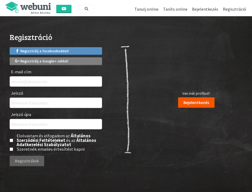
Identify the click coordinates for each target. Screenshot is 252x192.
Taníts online (175, 9)
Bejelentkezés (205, 9)
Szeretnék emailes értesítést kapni (51, 149)
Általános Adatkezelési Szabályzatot (56, 142)
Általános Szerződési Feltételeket (54, 138)
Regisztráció (234, 9)
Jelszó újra (21, 114)
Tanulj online (146, 9)
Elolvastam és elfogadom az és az (56, 140)
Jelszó (17, 93)
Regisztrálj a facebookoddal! (42, 51)
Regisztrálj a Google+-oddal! (42, 61)
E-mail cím (21, 72)
